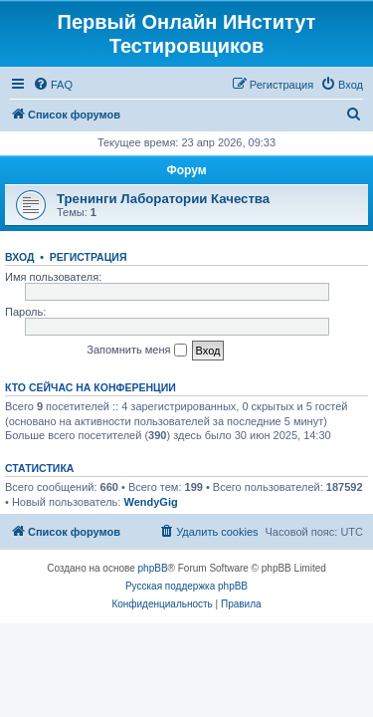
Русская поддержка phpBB (186, 586)
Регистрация (88, 257)
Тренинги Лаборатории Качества (163, 198)
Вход (19, 257)
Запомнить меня (136, 351)
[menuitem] (53, 85)
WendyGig (150, 502)
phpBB (153, 568)
